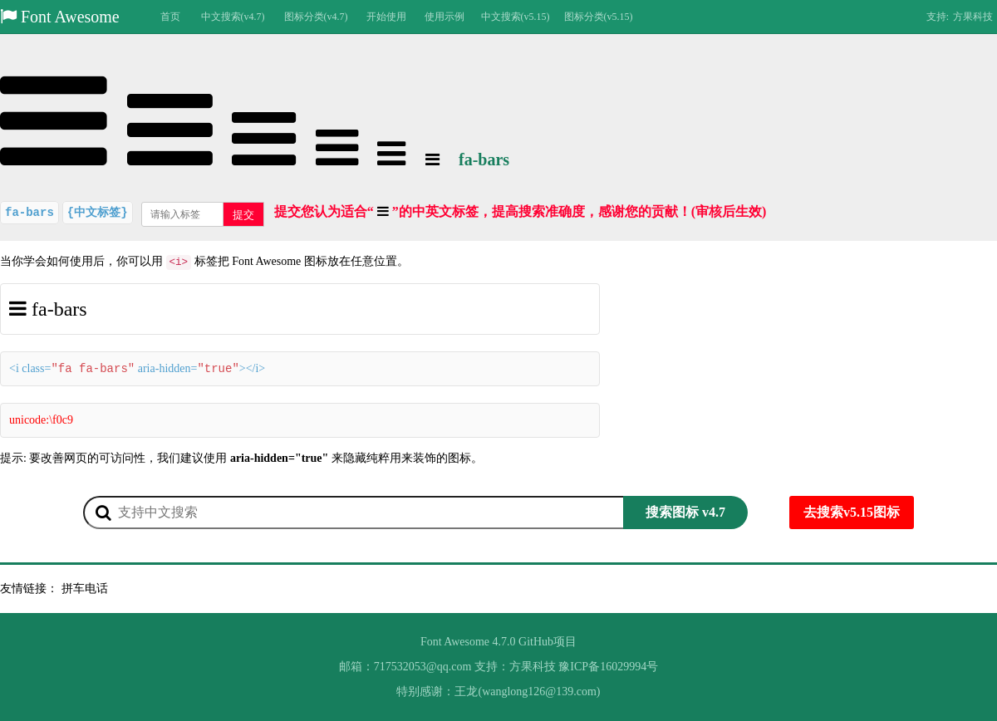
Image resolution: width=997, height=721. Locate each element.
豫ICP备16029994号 (608, 666)
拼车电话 (84, 588)
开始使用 (386, 16)
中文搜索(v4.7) (233, 16)
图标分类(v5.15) (598, 16)
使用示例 (444, 16)
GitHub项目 (547, 641)
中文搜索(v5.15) (515, 16)
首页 (170, 16)
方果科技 (973, 16)
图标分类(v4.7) (316, 16)
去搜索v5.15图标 (851, 512)
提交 (243, 214)
